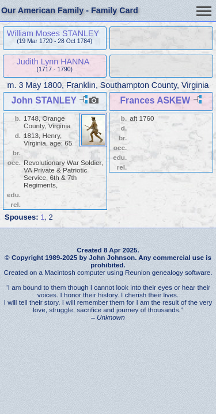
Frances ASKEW (155, 100)
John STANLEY (44, 100)
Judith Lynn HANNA (53, 61)
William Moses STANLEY (53, 33)
